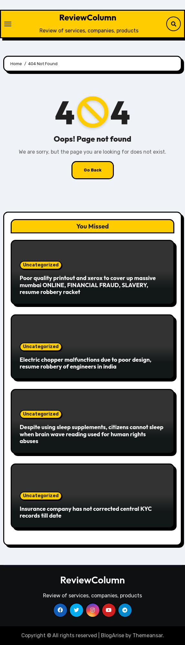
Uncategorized (41, 265)
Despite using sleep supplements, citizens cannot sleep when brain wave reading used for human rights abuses (91, 434)
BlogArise (112, 635)
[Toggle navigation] (7, 24)
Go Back (93, 170)
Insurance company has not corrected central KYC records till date (86, 512)
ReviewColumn (87, 17)
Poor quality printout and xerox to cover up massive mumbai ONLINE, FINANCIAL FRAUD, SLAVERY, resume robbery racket (88, 285)
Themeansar (148, 635)
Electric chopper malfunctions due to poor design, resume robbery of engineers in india (85, 363)
